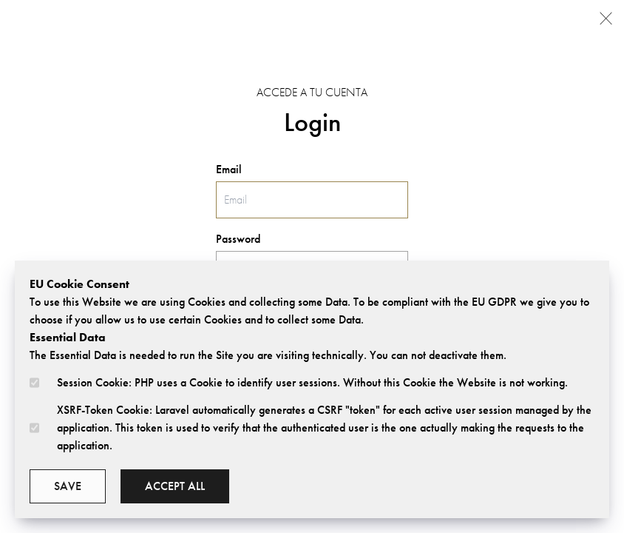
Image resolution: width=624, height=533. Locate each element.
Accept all (175, 486)
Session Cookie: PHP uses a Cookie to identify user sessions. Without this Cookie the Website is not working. (312, 382)
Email (229, 169)
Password (238, 239)
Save (67, 486)
